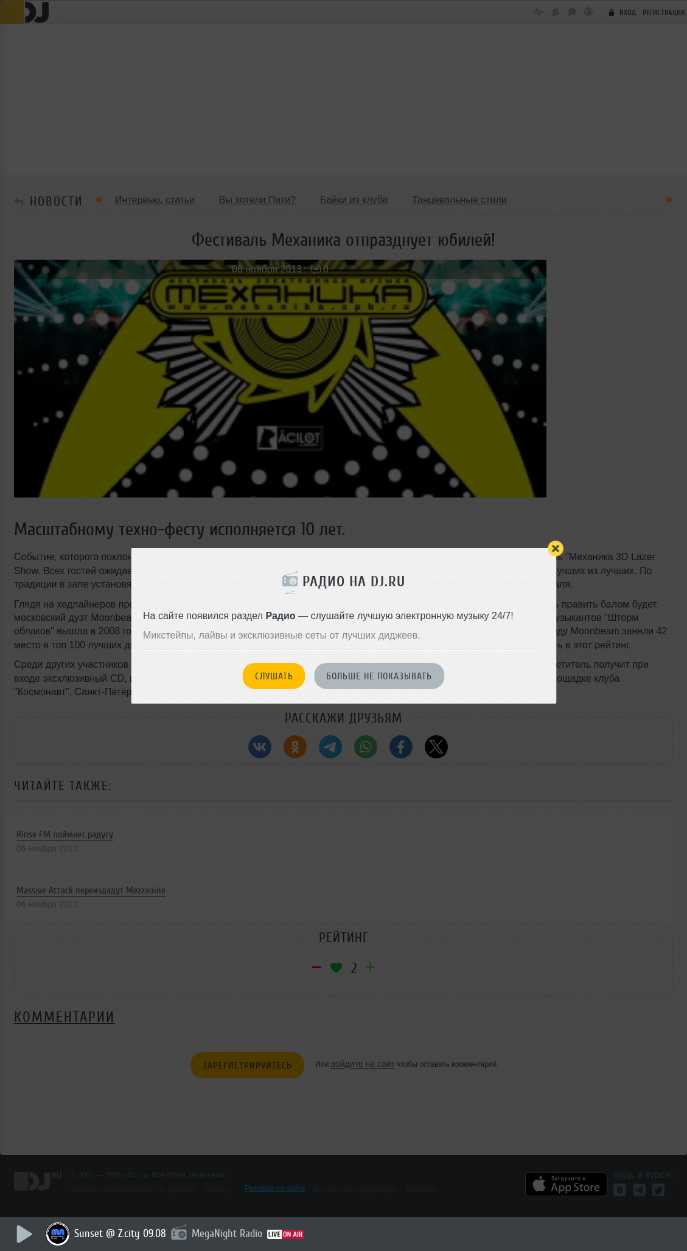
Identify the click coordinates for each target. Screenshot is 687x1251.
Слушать (274, 676)
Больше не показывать (379, 676)
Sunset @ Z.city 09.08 (120, 1233)
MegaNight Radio (227, 1233)
